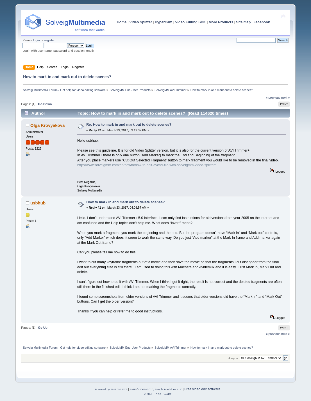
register (49, 40)
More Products (221, 22)
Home (122, 22)
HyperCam (163, 22)
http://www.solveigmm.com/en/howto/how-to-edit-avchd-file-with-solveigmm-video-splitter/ (146, 165)
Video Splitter (141, 22)
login (36, 40)
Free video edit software (202, 389)
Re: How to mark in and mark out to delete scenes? (128, 125)
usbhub (38, 202)
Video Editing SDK (190, 22)
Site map (243, 22)
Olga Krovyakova (47, 125)
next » (285, 97)
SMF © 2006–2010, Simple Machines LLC (156, 389)
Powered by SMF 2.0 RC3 (111, 389)
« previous (273, 97)
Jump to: (233, 358)
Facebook (262, 22)
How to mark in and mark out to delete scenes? (125, 202)
